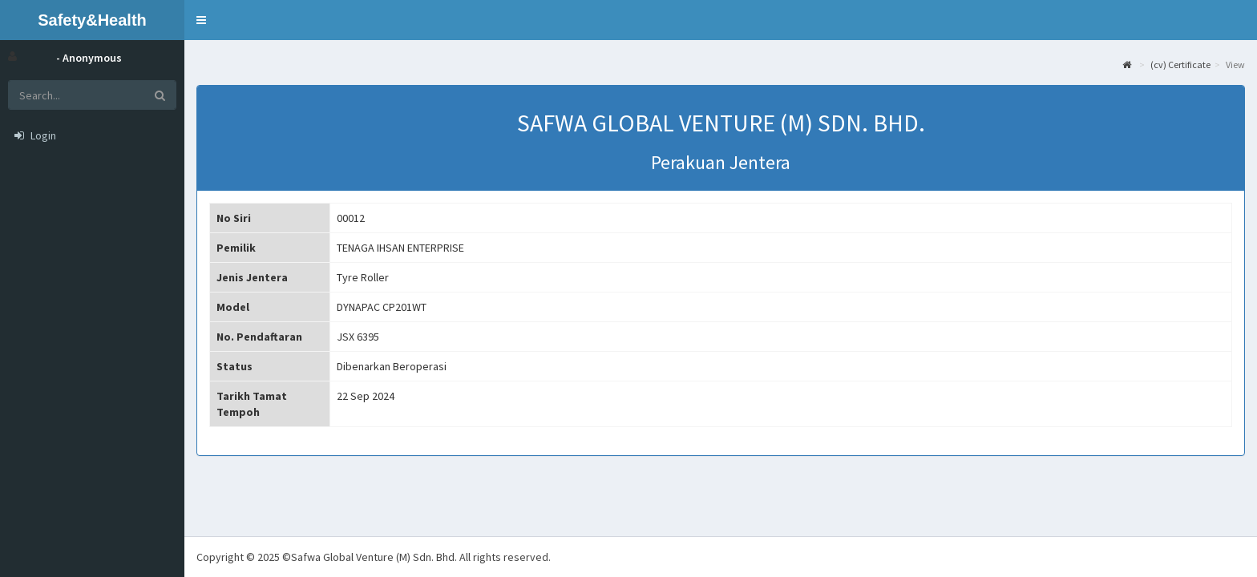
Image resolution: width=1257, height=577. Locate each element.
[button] (201, 20)
